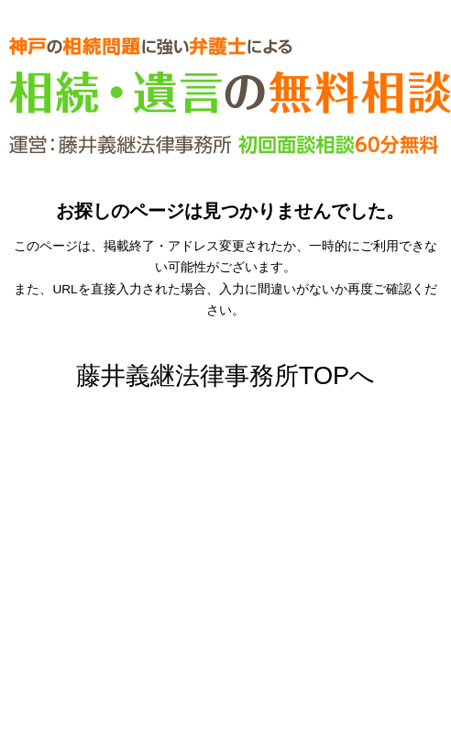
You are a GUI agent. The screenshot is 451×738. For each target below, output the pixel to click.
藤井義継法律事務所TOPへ (225, 375)
